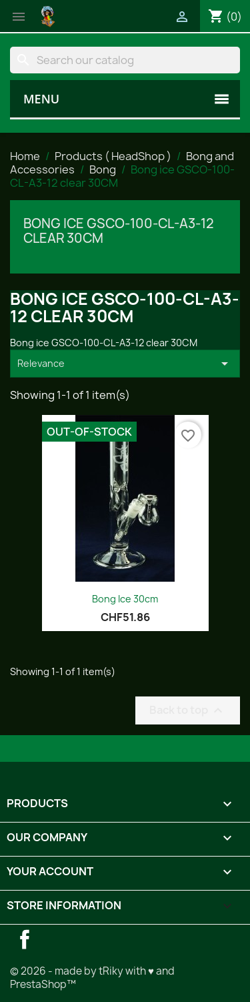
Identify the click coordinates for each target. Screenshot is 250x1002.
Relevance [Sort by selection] (125, 364)
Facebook (24, 939)
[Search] (125, 60)
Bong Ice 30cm (125, 598)
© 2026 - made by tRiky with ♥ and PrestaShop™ (92, 977)
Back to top (187, 710)
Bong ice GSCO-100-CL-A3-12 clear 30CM (118, 231)
